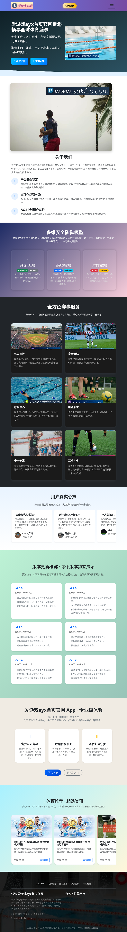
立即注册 (69, 5)
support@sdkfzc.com (23, 918)
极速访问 (20, 61)
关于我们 (52, 883)
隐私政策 (63, 883)
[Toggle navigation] (112, 6)
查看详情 (44, 860)
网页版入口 (73, 772)
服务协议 (75, 883)
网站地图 (87, 883)
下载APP (38, 61)
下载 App (53, 772)
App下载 (40, 883)
